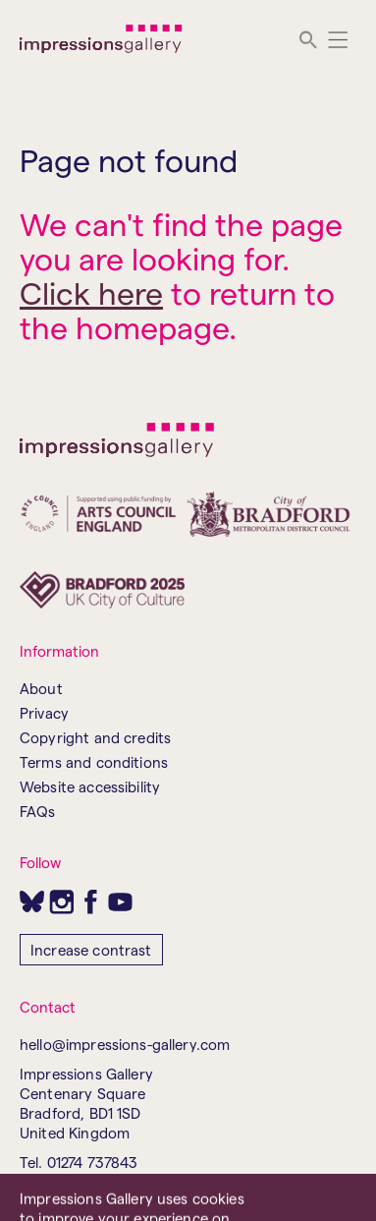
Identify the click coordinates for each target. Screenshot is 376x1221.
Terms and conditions (94, 762)
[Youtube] (120, 902)
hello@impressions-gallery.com (125, 1044)
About (41, 688)
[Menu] (338, 40)
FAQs (38, 811)
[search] (307, 39)
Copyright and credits (95, 737)
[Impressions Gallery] (102, 39)
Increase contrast (91, 950)
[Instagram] (61, 902)
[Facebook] (91, 902)
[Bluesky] (32, 902)
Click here (91, 292)
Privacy (44, 713)
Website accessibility (90, 786)
